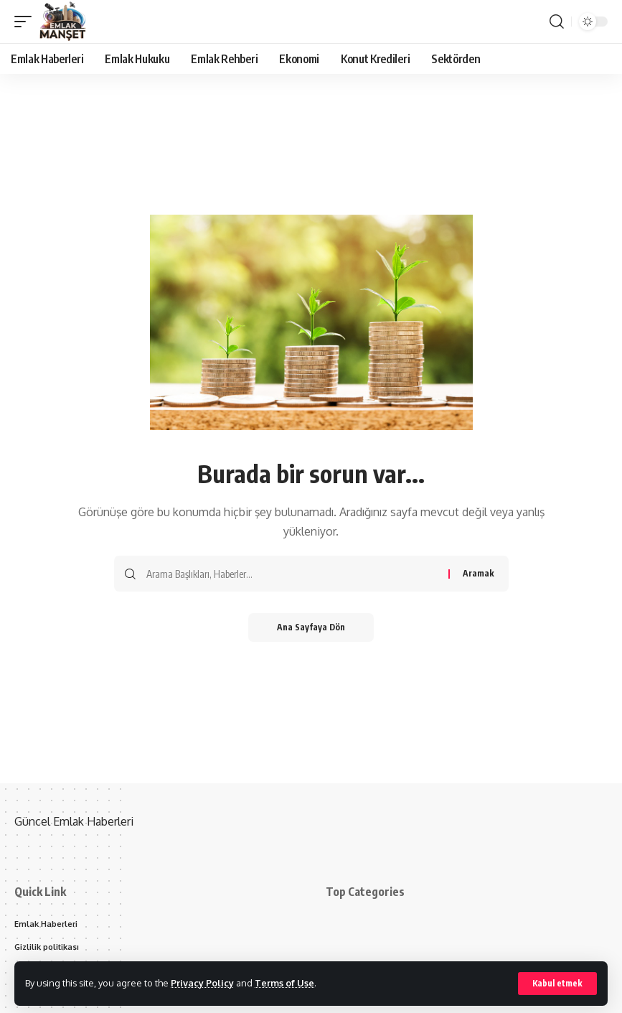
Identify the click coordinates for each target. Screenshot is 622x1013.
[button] (557, 983)
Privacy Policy (202, 983)
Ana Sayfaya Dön (311, 627)
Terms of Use (284, 983)
